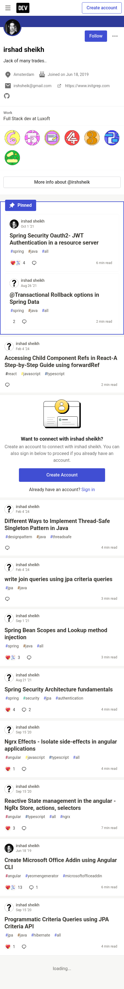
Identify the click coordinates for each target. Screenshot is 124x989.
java (33, 251)
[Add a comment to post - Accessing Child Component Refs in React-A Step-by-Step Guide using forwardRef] (8, 384)
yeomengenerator (41, 876)
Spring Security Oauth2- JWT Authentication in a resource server (54, 239)
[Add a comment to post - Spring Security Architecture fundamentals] (10, 710)
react (11, 374)
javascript (30, 374)
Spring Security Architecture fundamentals (59, 689)
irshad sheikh (33, 221)
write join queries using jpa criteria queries (58, 579)
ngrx (65, 817)
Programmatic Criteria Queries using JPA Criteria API (57, 923)
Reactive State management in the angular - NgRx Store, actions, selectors (60, 804)
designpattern (18, 537)
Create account (101, 7)
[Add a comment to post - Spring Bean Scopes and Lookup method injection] (12, 657)
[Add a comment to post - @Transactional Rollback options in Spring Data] (13, 321)
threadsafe (60, 537)
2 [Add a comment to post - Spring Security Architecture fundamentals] (26, 709)
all (45, 251)
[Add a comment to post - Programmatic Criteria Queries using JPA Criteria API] (10, 947)
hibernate (40, 935)
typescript (54, 374)
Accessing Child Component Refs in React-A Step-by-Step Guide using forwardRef (61, 361)
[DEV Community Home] (23, 8)
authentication (69, 698)
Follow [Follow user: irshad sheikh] (96, 36)
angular (13, 758)
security (31, 698)
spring (17, 251)
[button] (12, 138)
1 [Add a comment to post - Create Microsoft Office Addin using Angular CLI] (33, 887)
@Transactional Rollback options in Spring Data (54, 298)
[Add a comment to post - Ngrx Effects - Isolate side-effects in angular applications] (10, 769)
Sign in (88, 489)
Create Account (62, 475)
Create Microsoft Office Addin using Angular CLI (61, 864)
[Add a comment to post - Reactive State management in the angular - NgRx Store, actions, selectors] (10, 828)
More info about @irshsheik (62, 182)
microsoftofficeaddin (82, 876)
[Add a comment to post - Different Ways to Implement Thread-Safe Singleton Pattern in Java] (8, 547)
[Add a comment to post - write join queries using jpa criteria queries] (8, 598)
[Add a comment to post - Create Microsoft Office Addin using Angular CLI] (14, 887)
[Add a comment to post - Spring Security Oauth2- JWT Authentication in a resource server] (18, 263)
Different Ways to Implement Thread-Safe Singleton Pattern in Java (57, 524)
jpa (9, 588)
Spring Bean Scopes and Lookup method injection (56, 634)
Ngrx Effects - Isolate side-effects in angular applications (61, 745)
